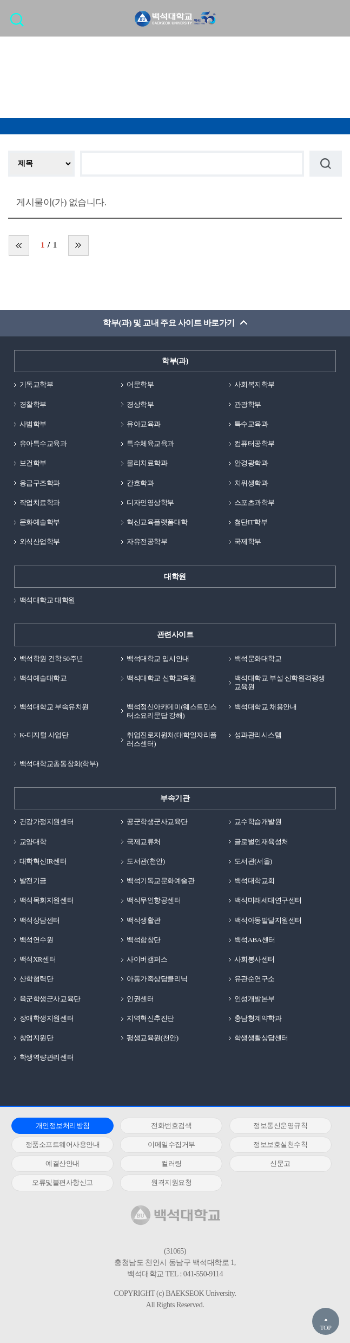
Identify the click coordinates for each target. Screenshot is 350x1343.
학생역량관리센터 (46, 1057)
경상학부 (140, 404)
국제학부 (247, 541)
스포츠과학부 (254, 502)
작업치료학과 (39, 502)
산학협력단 (36, 979)
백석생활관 (144, 920)
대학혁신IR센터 (43, 861)
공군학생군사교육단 (157, 822)
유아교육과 (144, 424)
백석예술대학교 (43, 678)
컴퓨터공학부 (254, 443)
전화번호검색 (171, 1125)
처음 (19, 245)
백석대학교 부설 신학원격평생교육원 (279, 682)
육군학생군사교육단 (50, 999)
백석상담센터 (39, 920)
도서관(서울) (253, 861)
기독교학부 (36, 384)
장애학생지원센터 (46, 1018)
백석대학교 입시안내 (158, 658)
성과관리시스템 (258, 735)
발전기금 (33, 881)
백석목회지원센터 (46, 900)
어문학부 (140, 384)
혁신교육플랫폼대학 (157, 522)
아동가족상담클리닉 (157, 979)
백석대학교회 (254, 881)
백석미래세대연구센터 (268, 900)
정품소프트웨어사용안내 (62, 1144)
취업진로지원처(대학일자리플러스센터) (172, 739)
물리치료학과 (147, 463)
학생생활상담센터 (261, 1038)
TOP (325, 1328)
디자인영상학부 (150, 502)
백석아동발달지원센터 (268, 920)
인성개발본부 (254, 999)
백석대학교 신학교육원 (161, 678)
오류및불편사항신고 (62, 1182)
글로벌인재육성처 (261, 842)
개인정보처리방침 (63, 1125)
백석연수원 (36, 940)
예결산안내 (62, 1163)
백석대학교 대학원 (47, 600)
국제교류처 (144, 842)
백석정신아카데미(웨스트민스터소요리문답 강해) (172, 711)
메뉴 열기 (334, 18)
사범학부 (33, 424)
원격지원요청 (171, 1182)
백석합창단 (144, 940)
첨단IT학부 (250, 522)
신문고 (280, 1163)
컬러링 (171, 1163)
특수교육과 (251, 424)
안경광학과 (251, 463)
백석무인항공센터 (154, 900)
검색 (19, 23)
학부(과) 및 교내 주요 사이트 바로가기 (168, 323)
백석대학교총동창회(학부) (58, 764)
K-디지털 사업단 (44, 735)
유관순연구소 (254, 979)
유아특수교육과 (43, 443)
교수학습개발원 (258, 822)
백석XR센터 (37, 959)
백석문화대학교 (258, 658)
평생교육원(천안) (152, 1038)
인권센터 (140, 999)
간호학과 (140, 483)
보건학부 (33, 463)
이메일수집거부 (171, 1144)
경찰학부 (33, 404)
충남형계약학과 (258, 1018)
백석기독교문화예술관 (160, 881)
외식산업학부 (39, 541)
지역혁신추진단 (150, 1018)
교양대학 (33, 842)
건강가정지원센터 (46, 822)
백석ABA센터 (254, 940)
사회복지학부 (254, 384)
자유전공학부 (147, 541)
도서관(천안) (145, 861)
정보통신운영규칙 (280, 1125)
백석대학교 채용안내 (265, 707)
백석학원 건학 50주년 (51, 658)
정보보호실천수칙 (280, 1144)
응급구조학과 (39, 483)
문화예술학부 (39, 522)
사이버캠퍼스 (147, 959)
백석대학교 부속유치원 (54, 707)
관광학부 (247, 404)
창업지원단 (36, 1038)
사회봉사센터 (254, 959)
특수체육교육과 (150, 443)
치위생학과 (251, 483)
